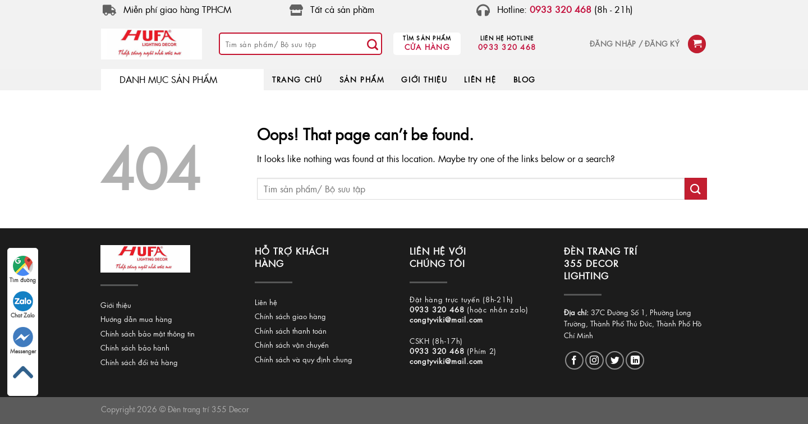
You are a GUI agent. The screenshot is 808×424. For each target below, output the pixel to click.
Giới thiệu (115, 304)
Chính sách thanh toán (291, 330)
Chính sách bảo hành (134, 347)
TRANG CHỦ (297, 79)
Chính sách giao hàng (290, 316)
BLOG (524, 79)
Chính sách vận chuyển (292, 344)
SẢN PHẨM (362, 79)
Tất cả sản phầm (342, 9)
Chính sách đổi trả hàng (139, 362)
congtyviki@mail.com (446, 319)
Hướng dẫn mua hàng (136, 319)
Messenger (23, 341)
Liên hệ (266, 302)
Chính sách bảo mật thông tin (147, 333)
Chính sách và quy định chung (303, 359)
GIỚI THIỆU (424, 79)
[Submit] (372, 43)
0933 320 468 (507, 47)
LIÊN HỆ (480, 79)
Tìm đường (23, 270)
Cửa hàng (427, 47)
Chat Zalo (23, 305)
